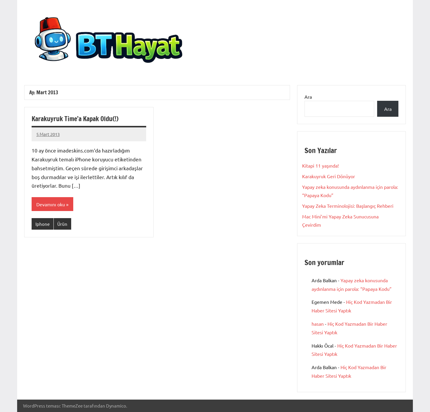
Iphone (42, 224)
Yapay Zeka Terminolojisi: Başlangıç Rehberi (347, 206)
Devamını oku (50, 204)
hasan (318, 324)
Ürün (62, 224)
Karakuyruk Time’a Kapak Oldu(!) (75, 118)
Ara (308, 97)
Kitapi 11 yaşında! (320, 165)
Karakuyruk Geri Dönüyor (328, 176)
